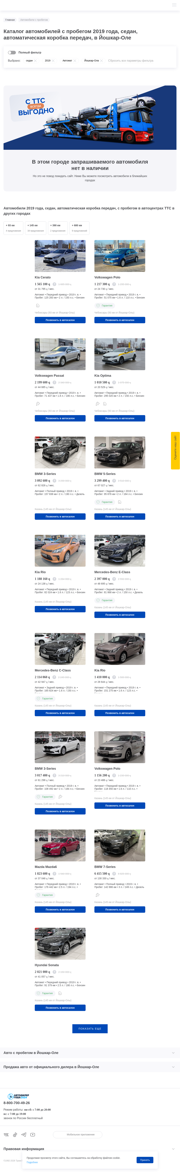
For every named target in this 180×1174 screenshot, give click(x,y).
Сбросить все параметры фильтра (130, 60)
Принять (145, 1160)
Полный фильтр (30, 52)
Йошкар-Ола (91, 60)
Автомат (67, 60)
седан (29, 60)
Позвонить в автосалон (60, 320)
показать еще (90, 1033)
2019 (47, 60)
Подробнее (33, 1162)
